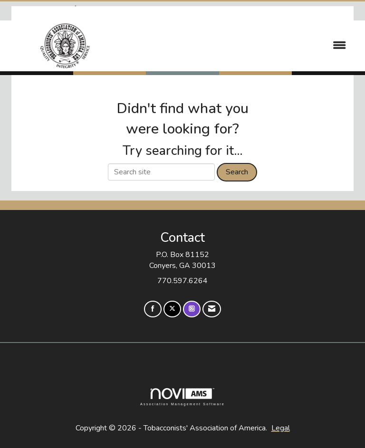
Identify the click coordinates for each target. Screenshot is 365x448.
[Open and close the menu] (239, 46)
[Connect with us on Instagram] (192, 309)
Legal (280, 428)
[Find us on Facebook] (153, 309)
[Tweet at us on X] (172, 309)
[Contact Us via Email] (211, 309)
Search (237, 172)
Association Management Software (182, 397)
